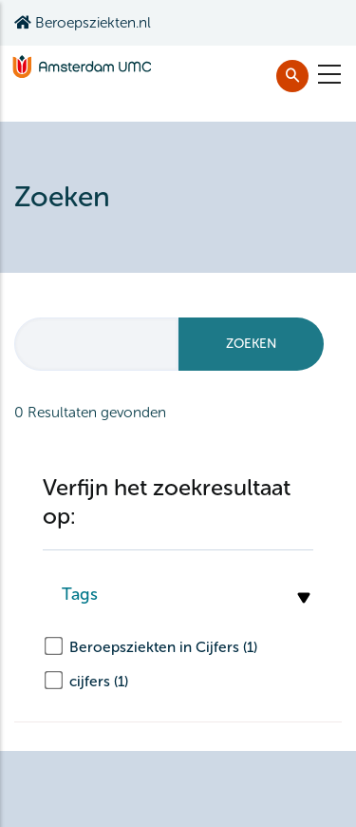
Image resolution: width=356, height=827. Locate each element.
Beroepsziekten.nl (82, 22)
